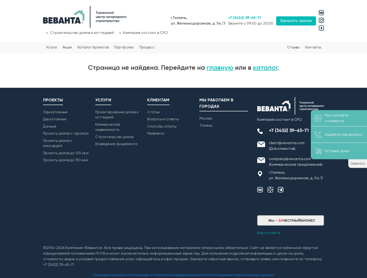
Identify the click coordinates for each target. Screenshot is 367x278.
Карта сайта (268, 233)
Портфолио (124, 47)
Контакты (313, 47)
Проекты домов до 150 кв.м (65, 160)
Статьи (153, 112)
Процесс (147, 47)
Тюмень (206, 125)
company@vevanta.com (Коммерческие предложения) (295, 162)
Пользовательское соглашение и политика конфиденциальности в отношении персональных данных (183, 275)
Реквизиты (155, 133)
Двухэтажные (54, 119)
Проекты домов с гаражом (65, 133)
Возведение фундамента (116, 144)
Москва (205, 118)
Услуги (51, 47)
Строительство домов (114, 137)
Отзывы (293, 47)
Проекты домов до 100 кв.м (65, 153)
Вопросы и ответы (163, 119)
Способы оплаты (161, 126)
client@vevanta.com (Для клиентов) (287, 146)
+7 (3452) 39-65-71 (244, 18)
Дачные (49, 126)
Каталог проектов (93, 47)
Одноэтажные (55, 112)
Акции (67, 47)
